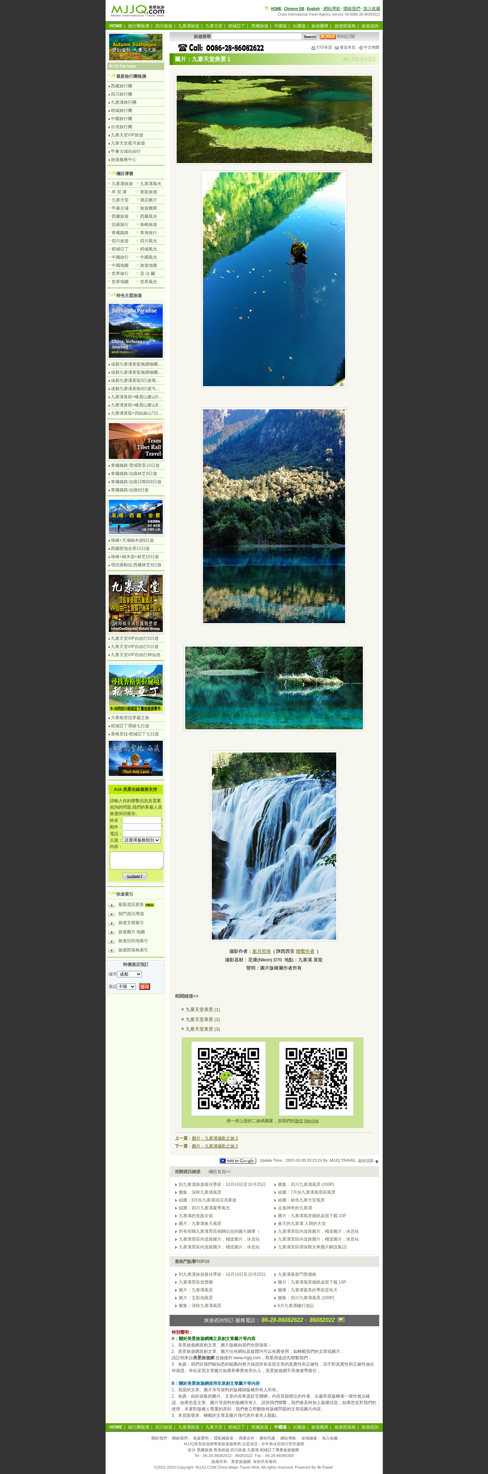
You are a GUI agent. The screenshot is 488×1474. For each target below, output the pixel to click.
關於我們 (159, 1438)
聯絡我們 (351, 8)
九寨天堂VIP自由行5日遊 (135, 646)
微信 (299, 1120)
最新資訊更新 (133, 905)
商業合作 (246, 1438)
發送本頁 (344, 47)
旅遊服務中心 (123, 159)
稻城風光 (148, 249)
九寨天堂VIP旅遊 (127, 135)
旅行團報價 (138, 25)
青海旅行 (148, 232)
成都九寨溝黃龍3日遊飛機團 (138, 380)
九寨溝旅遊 (188, 25)
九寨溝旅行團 (123, 102)
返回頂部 (368, 1161)
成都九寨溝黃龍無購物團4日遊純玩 (144, 364)
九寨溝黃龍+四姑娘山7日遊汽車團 (143, 413)
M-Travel (325, 1467)
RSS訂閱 (337, 36)
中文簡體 (368, 47)
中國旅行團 (121, 118)
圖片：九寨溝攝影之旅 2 (215, 1146)
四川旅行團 (121, 94)
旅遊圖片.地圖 (126, 932)
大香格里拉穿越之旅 (130, 717)
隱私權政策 (224, 1438)
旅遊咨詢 (370, 25)
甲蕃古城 (120, 208)
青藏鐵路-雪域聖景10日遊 (135, 465)
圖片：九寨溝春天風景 (200, 1223)
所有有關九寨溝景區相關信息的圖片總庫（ (219, 1231)
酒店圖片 (148, 200)
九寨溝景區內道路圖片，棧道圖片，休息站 (318, 1231)
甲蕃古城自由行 (126, 151)
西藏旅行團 (121, 85)
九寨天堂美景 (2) (203, 1019)
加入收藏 (371, 8)
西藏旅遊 (259, 25)
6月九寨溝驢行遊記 (296, 1305)
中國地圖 (120, 265)
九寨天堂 (213, 25)
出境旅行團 (121, 126)
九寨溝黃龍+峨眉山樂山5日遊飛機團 (145, 396)
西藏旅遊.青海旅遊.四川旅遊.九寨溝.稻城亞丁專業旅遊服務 (248, 1450)
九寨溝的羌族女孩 (196, 1215)
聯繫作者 (305, 951)
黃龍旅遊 (148, 191)
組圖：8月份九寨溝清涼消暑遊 (208, 1200)
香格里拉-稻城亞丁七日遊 (135, 733)
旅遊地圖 (148, 265)
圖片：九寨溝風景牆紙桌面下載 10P (312, 1215)
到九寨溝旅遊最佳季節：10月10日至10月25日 (222, 1184)
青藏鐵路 (120, 232)
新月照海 (261, 951)
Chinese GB (294, 9)
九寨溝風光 (150, 183)
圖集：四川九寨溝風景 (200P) (306, 1184)
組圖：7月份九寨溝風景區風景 (307, 1192)
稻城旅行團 (121, 110)
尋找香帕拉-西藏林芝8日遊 (136, 564)
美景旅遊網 (241, 1461)
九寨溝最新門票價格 (297, 1274)
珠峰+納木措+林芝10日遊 (135, 556)
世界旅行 (120, 273)
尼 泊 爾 (147, 273)
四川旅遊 (163, 25)
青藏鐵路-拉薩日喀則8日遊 (136, 481)
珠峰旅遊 (148, 224)
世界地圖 (120, 281)
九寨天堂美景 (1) (203, 1009)
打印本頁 (321, 47)
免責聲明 (201, 1438)
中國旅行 (120, 257)
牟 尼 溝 (119, 191)
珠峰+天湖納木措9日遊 (132, 540)
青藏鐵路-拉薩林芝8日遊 (134, 473)
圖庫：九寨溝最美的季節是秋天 (308, 1289)
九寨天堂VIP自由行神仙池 (135, 654)
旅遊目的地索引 (128, 941)
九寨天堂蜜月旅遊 (128, 143)
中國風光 (148, 257)
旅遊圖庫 (319, 25)
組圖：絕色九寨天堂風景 (301, 1200)
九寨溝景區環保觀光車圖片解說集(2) (312, 1246)
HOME (276, 9)
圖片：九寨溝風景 (196, 1289)
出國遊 (299, 25)
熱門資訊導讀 (126, 914)
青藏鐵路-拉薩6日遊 (130, 489)
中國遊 (280, 25)
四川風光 (148, 240)
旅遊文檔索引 (126, 923)
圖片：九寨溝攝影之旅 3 (215, 1138)
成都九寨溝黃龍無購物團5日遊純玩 (144, 372)
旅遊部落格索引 (128, 951)
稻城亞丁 (236, 25)
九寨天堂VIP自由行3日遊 (135, 638)
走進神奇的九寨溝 (295, 1207)
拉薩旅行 (120, 224)
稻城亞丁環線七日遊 (130, 725)
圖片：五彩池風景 (196, 1297)
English (313, 9)
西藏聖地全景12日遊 (130, 548)
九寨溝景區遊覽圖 (196, 1282)
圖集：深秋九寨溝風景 (200, 1192)
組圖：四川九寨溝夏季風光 (204, 1207)
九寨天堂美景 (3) (203, 1029)
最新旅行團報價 (131, 76)
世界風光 (148, 281)
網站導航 (331, 8)
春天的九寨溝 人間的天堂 (302, 1223)
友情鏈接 (309, 1438)
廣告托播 (267, 1438)
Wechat (311, 1120)
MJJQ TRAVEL (343, 1161)
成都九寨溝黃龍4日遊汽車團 (138, 388)
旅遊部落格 (345, 25)
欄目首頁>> (220, 1171)
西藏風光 (148, 216)
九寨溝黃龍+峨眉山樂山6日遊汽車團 (145, 405)
